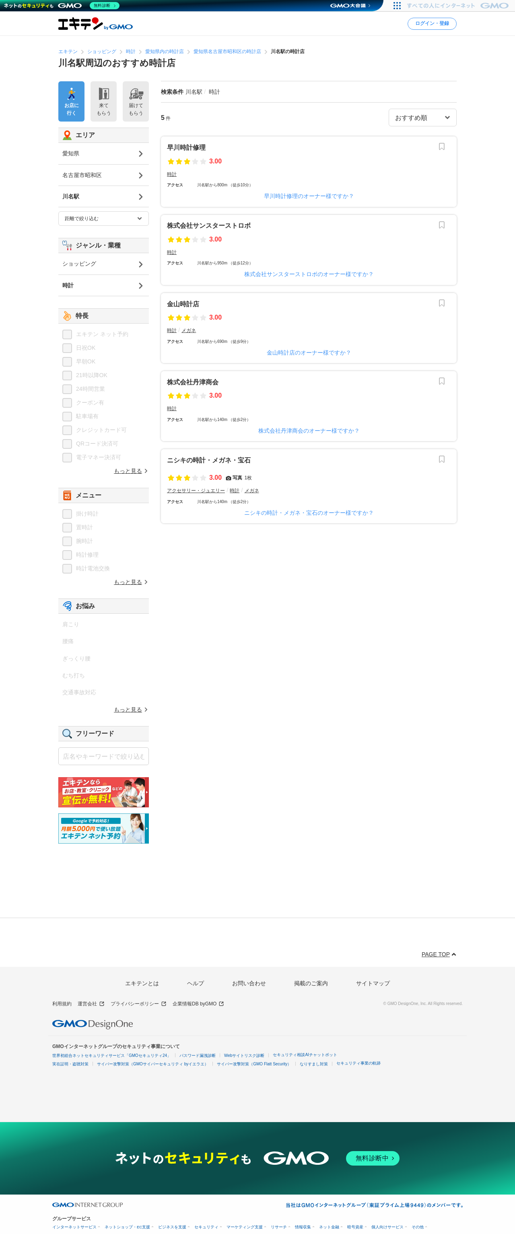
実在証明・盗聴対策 (70, 1064)
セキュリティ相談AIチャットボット (305, 1054)
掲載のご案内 (311, 983)
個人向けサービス (387, 1227)
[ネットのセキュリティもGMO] (62, 5)
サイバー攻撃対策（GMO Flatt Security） (254, 1064)
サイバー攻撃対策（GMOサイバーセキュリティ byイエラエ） (152, 1064)
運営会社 (91, 1004)
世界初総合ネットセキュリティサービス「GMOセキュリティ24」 (111, 1055)
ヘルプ (195, 983)
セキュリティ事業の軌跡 (358, 1063)
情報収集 (303, 1227)
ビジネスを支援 (172, 1227)
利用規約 (62, 1004)
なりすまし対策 (314, 1064)
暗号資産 (355, 1227)
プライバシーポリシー (139, 1004)
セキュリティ (206, 1227)
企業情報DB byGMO (198, 1004)
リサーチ (279, 1227)
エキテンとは (142, 983)
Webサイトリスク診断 (244, 1055)
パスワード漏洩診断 (197, 1055)
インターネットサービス (74, 1227)
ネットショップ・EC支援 (127, 1227)
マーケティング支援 (245, 1227)
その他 (418, 1227)
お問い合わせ (249, 983)
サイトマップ (373, 983)
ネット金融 (329, 1227)
